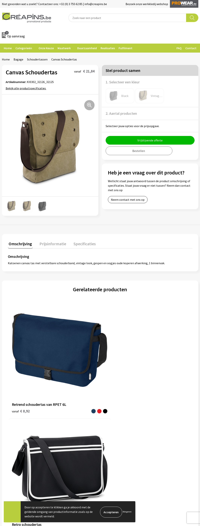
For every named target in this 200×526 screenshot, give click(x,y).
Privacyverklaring (164, 415)
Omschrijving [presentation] (19, 242)
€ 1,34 (109, 361)
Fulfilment (125, 48)
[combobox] (127, 18)
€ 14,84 (68, 352)
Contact (190, 48)
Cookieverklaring (164, 409)
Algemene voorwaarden (168, 404)
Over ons (61, 421)
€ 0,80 (155, 361)
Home (8, 48)
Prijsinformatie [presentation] (50, 242)
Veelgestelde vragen (118, 409)
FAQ (179, 48)
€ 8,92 (21, 358)
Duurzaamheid (87, 48)
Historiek (62, 415)
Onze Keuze (46, 48)
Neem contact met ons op (128, 199)
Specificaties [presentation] (80, 242)
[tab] (19, 243)
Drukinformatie (66, 409)
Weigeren (127, 511)
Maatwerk (64, 48)
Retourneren (113, 415)
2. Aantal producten (121, 113)
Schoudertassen (37, 59)
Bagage (18, 59)
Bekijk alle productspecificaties (27, 88)
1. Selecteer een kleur (123, 82)
